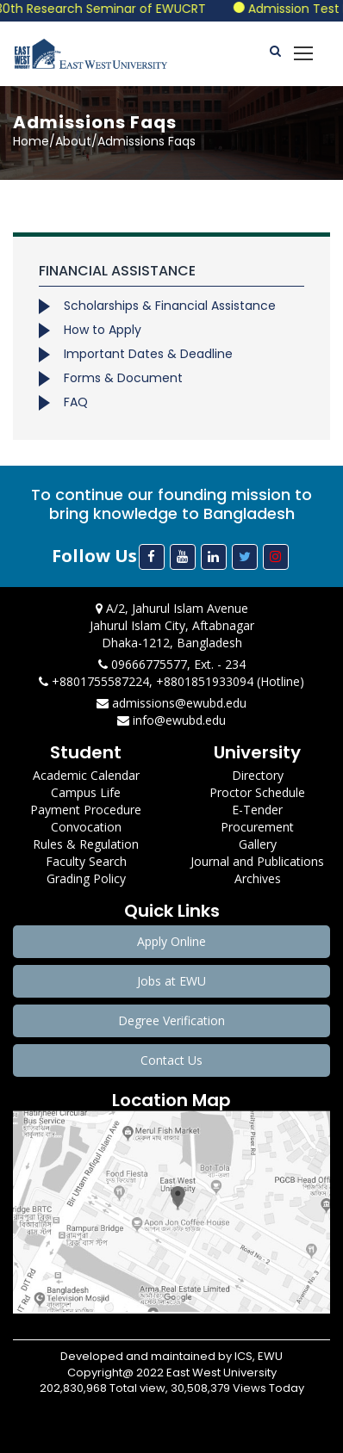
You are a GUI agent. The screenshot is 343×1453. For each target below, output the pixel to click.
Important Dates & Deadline (148, 353)
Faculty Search (86, 861)
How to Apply (102, 329)
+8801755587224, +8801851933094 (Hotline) (171, 681)
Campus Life (86, 792)
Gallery (258, 844)
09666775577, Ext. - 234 (172, 664)
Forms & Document (123, 377)
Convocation (86, 827)
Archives (257, 878)
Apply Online (171, 941)
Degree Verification (171, 1020)
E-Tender (257, 809)
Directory (258, 775)
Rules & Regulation (86, 844)
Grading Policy (86, 878)
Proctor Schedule (257, 792)
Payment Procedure (85, 809)
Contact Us (171, 1060)
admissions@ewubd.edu (171, 703)
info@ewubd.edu (171, 720)
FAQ (76, 402)
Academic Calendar (86, 775)
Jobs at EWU (171, 981)
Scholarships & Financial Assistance (170, 305)
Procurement (257, 827)
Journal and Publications (257, 861)
